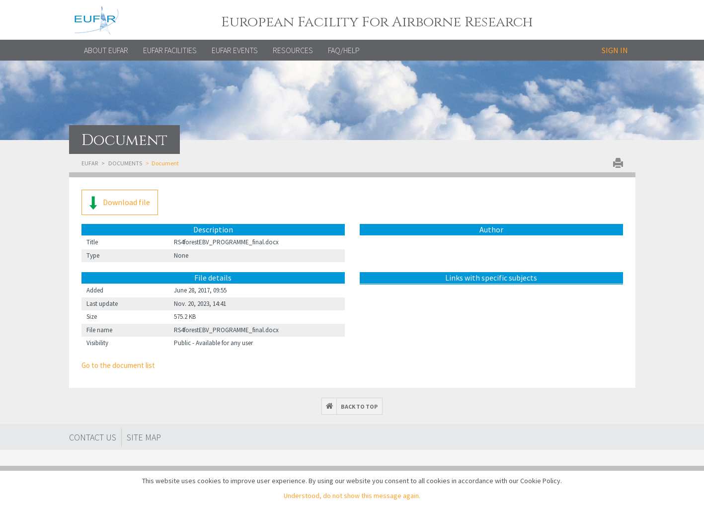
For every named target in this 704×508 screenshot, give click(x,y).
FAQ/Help (344, 50)
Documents (125, 163)
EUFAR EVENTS (235, 50)
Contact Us (92, 437)
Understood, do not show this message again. (352, 495)
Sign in (615, 50)
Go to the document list (118, 365)
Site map (144, 437)
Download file (119, 203)
